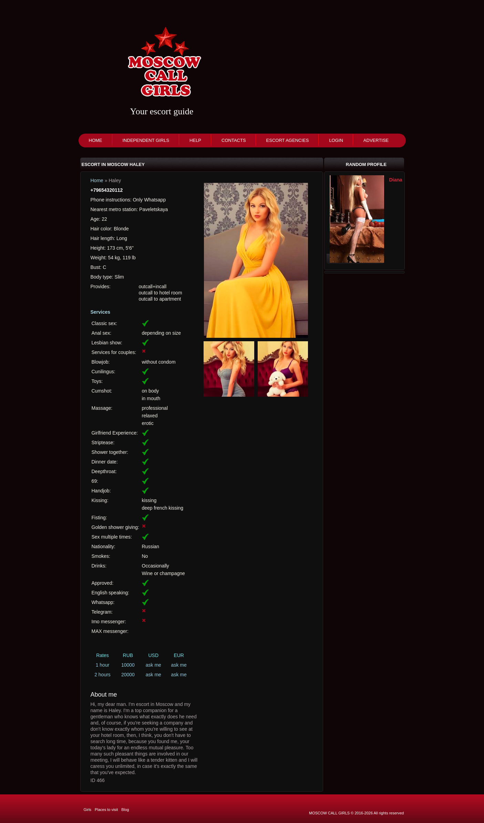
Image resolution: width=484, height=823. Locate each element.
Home (95, 140)
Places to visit (106, 810)
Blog (125, 810)
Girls (88, 810)
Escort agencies (287, 140)
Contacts (234, 140)
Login (336, 140)
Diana (395, 180)
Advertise (376, 140)
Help (195, 140)
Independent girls (146, 140)
